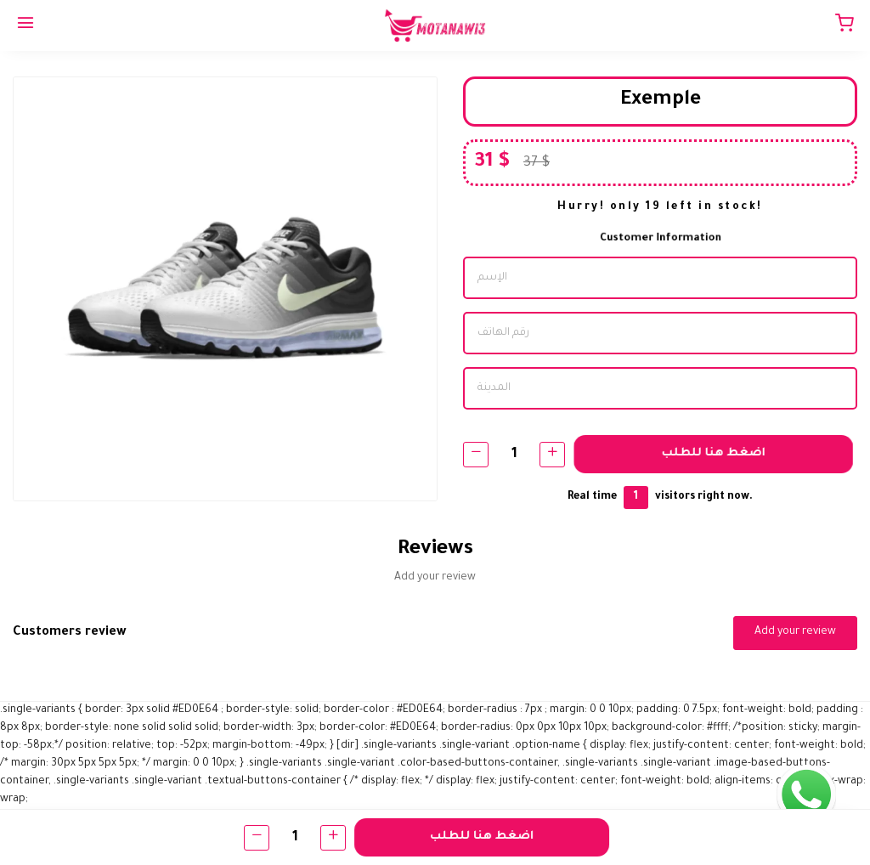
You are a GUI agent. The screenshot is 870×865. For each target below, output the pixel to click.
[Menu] (25, 25)
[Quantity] (514, 454)
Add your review (795, 632)
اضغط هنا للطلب (715, 453)
